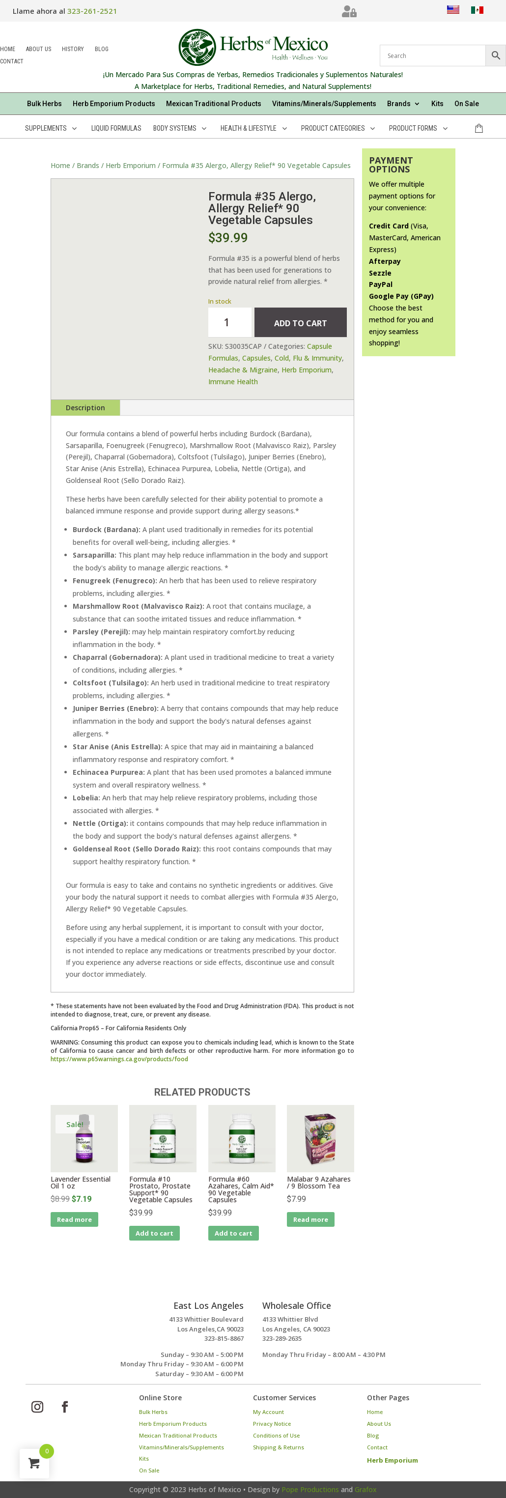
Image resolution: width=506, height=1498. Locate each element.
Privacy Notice (272, 1423)
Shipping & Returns (278, 1447)
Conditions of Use (276, 1435)
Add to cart (300, 323)
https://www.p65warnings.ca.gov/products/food (119, 1059)
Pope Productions (310, 1489)
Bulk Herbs (44, 104)
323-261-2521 (92, 11)
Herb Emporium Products (114, 104)
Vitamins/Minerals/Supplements (324, 104)
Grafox (366, 1489)
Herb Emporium (131, 165)
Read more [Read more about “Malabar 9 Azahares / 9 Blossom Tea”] (310, 1219)
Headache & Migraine (243, 369)
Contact (12, 62)
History (73, 50)
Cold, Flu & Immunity (308, 358)
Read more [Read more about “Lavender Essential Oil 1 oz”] (74, 1219)
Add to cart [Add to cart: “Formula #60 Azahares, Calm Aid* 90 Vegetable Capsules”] (234, 1233)
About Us (38, 50)
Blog (102, 50)
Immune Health (233, 381)
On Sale (466, 104)
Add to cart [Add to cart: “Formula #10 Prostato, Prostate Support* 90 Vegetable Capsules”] (154, 1233)
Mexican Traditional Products (213, 104)
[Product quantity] (230, 322)
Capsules (256, 358)
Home (7, 50)
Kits (437, 104)
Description (85, 407)
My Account (268, 1411)
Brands (399, 104)
